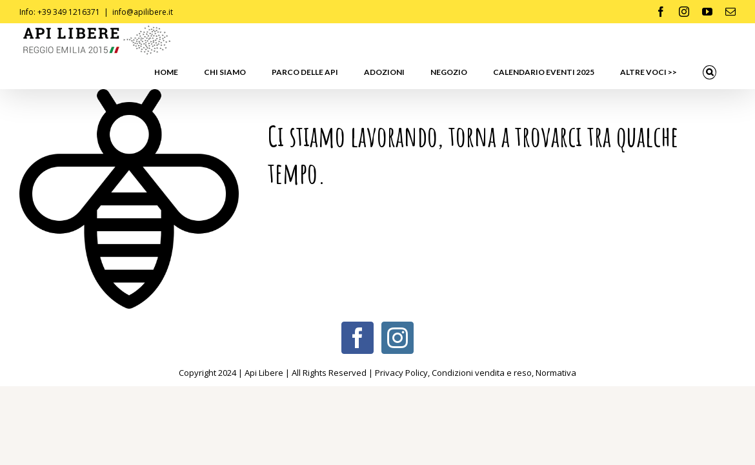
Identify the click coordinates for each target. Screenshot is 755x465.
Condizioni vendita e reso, (484, 340)
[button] (722, 40)
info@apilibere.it (142, 11)
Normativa (556, 340)
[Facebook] (357, 305)
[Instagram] (397, 305)
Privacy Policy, (403, 340)
